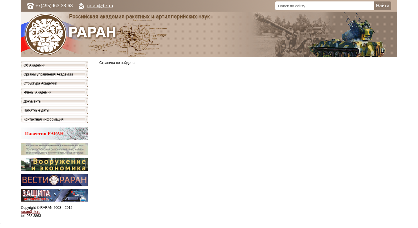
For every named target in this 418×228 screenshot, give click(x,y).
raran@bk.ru (100, 5)
